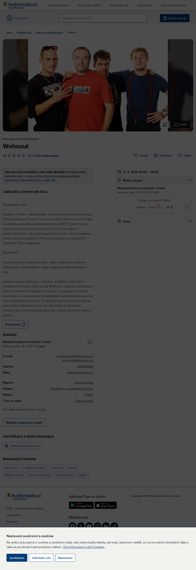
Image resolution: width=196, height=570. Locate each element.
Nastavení (65, 557)
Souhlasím (16, 557)
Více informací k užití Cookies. (84, 547)
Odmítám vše (41, 557)
